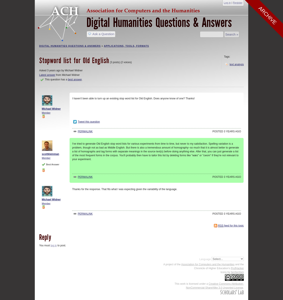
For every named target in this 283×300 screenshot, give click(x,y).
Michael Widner (51, 108)
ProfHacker (237, 268)
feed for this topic (231, 225)
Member (46, 112)
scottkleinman (50, 154)
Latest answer (47, 75)
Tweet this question (89, 121)
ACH (120, 10)
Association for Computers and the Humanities (207, 264)
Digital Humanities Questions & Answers (159, 22)
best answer (75, 79)
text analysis (237, 64)
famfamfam (237, 272)
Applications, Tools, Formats (126, 46)
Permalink (85, 131)
